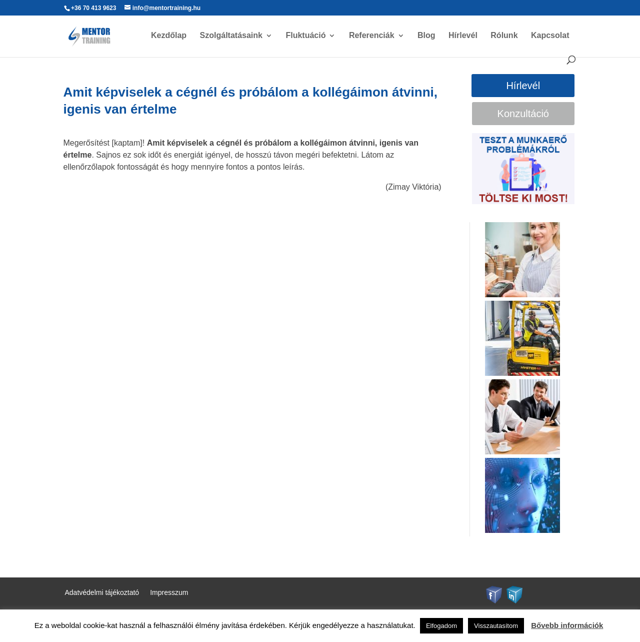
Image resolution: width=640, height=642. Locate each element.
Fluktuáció (306, 36)
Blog (427, 36)
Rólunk (504, 36)
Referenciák (371, 36)
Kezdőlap (168, 36)
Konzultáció (523, 113)
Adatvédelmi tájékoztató (102, 592)
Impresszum (169, 592)
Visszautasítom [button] (496, 625)
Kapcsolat (550, 36)
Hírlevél (463, 36)
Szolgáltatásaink (231, 36)
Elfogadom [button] (441, 625)
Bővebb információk (567, 625)
